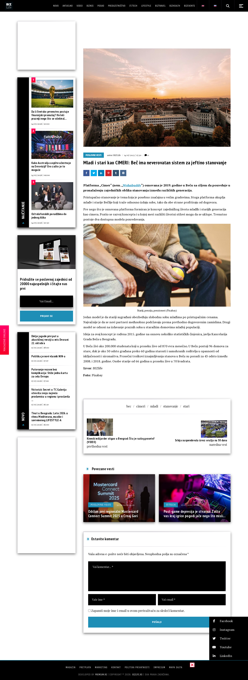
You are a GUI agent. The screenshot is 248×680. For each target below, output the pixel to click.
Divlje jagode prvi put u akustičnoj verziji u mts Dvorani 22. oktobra (50, 339)
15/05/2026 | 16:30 (40, 404)
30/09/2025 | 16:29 (125, 504)
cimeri (140, 406)
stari (186, 406)
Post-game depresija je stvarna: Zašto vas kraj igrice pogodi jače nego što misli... (195, 513)
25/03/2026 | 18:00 (190, 504)
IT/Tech (171, 504)
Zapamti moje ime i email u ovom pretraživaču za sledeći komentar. (138, 611)
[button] (228, 621)
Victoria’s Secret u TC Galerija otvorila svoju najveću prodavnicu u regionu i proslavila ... (50, 395)
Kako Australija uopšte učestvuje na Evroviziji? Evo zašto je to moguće (51, 166)
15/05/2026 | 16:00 (40, 424)
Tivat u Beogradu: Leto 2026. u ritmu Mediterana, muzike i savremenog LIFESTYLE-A (49, 416)
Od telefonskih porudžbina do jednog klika (48, 215)
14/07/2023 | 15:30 (132, 155)
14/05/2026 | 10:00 (40, 123)
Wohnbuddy (132, 185)
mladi (154, 406)
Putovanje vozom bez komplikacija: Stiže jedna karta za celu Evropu (49, 373)
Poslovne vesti (94, 155)
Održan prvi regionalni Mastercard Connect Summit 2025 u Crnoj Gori (113, 513)
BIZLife (117, 155)
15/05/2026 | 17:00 (40, 380)
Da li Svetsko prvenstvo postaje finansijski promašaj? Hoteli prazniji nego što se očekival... (50, 115)
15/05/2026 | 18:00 (40, 347)
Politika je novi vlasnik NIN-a (48, 356)
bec (128, 406)
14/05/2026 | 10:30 (40, 222)
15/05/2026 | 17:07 (39, 360)
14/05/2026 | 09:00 (40, 175)
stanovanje (170, 406)
